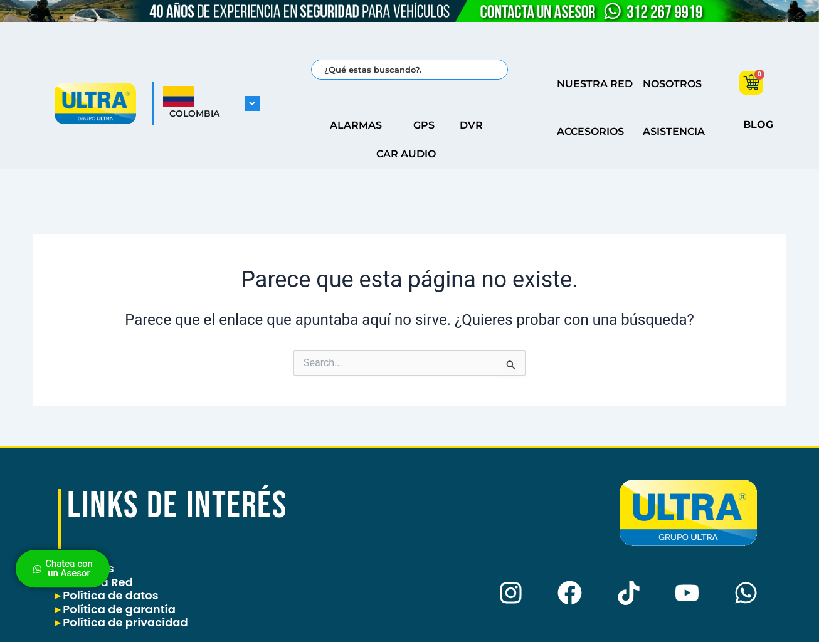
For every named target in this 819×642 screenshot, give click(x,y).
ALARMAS (359, 125)
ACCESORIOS (590, 131)
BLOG (758, 124)
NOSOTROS (672, 84)
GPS (424, 125)
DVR (474, 125)
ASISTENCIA (674, 131)
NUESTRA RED (595, 84)
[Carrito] (751, 83)
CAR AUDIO (409, 154)
